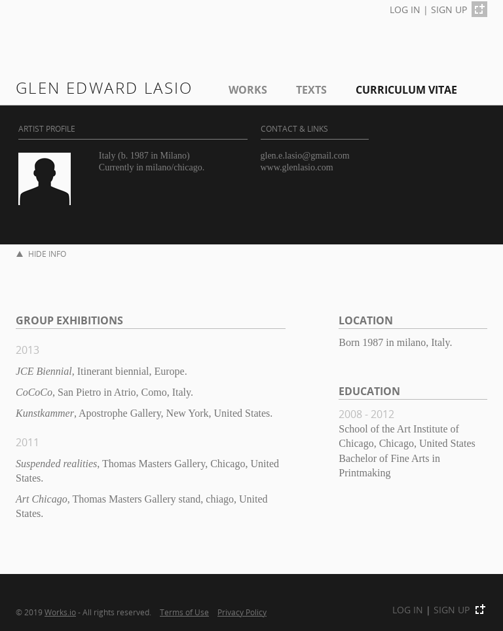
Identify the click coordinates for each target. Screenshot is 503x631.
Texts (311, 90)
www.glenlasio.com (297, 167)
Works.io (60, 612)
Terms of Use (184, 612)
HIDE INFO (41, 253)
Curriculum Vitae (406, 90)
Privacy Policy (242, 612)
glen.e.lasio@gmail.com (305, 156)
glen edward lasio (104, 87)
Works (248, 90)
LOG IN (405, 9)
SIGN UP (449, 9)
